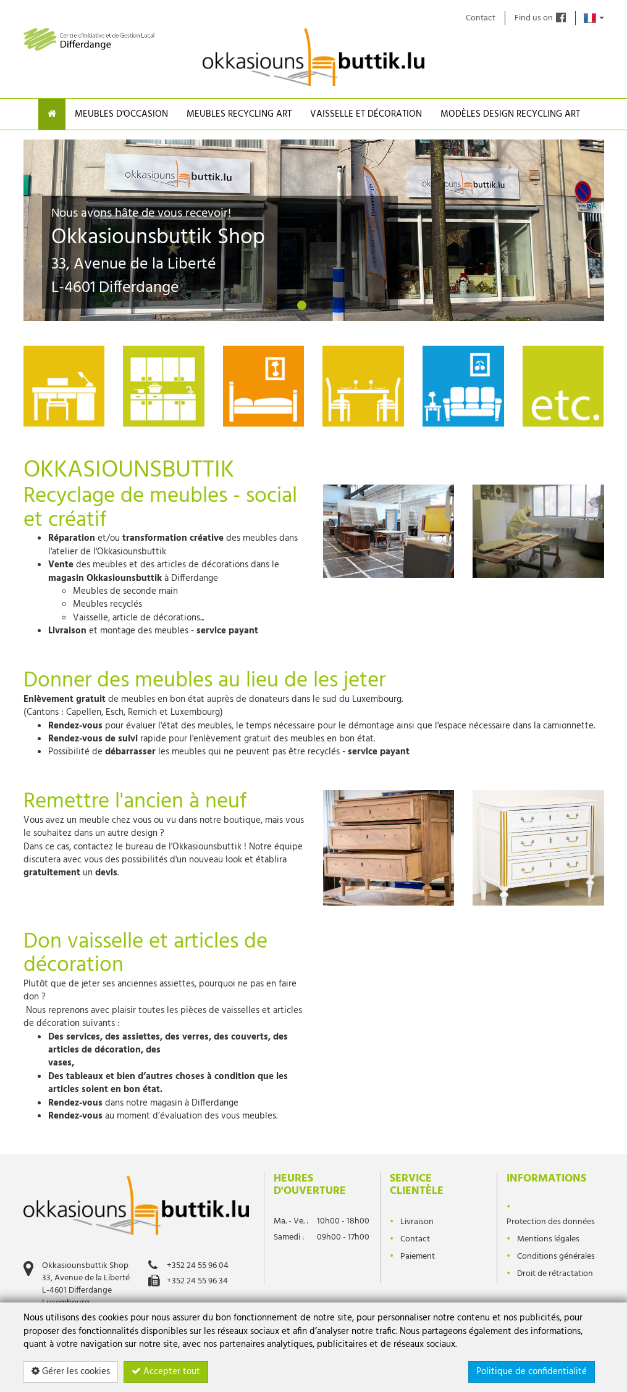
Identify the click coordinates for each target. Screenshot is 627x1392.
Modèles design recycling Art (510, 114)
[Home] (51, 114)
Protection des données (551, 1222)
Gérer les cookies (71, 1371)
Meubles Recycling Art (239, 114)
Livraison (417, 1222)
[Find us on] (561, 18)
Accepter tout (166, 1371)
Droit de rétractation (555, 1274)
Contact (480, 18)
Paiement (417, 1256)
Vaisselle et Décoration (366, 114)
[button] (54, 225)
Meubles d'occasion (121, 114)
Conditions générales (556, 1256)
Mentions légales (548, 1239)
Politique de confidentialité (531, 1371)
